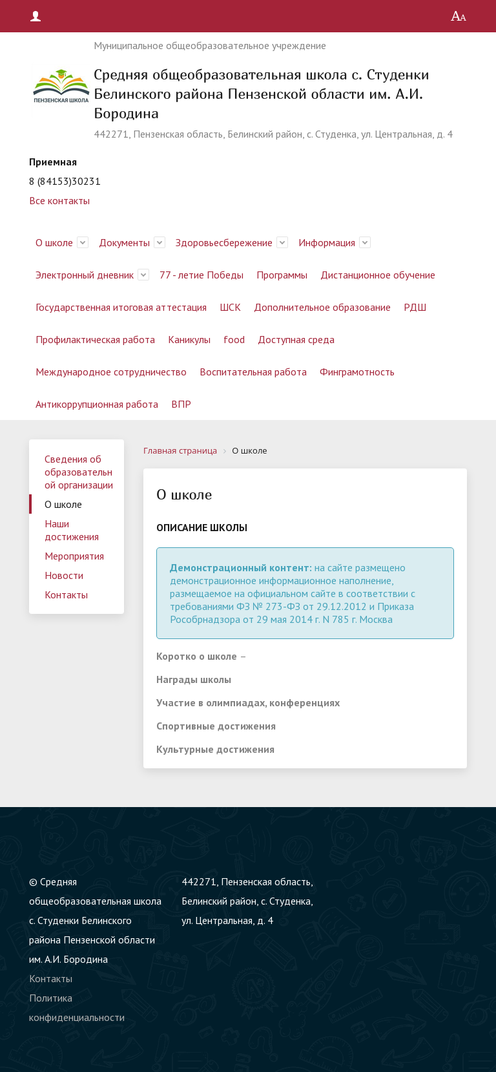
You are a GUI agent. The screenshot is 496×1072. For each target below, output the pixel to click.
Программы (281, 274)
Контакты (66, 594)
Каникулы (189, 339)
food (234, 339)
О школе (54, 242)
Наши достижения (72, 530)
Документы (124, 242)
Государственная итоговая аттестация (121, 306)
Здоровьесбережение (224, 242)
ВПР (181, 403)
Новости (64, 575)
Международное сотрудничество (111, 371)
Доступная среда (296, 339)
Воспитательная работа (253, 371)
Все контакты (59, 200)
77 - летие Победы (201, 274)
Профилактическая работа (95, 339)
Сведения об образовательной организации (79, 471)
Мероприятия (74, 555)
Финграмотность (357, 371)
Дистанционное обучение (377, 274)
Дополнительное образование (322, 306)
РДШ (415, 306)
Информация (326, 242)
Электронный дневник (85, 274)
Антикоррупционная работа (97, 403)
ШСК (230, 306)
